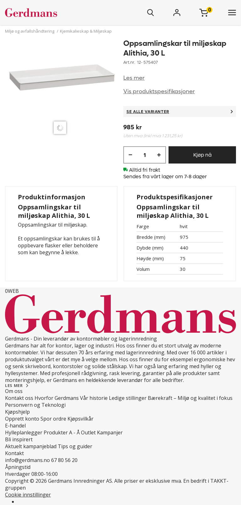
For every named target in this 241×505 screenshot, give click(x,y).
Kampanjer (110, 432)
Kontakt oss (19, 398)
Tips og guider (75, 446)
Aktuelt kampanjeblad (30, 446)
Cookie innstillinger (28, 494)
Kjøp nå (202, 155)
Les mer (134, 78)
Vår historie (94, 398)
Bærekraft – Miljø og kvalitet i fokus (190, 398)
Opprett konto (22, 418)
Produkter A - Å (62, 432)
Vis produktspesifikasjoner (159, 91)
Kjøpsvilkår (80, 418)
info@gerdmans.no (27, 460)
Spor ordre (53, 418)
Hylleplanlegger (23, 432)
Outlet (88, 432)
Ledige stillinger (128, 398)
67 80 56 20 (64, 460)
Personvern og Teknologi (35, 404)
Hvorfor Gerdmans (57, 398)
